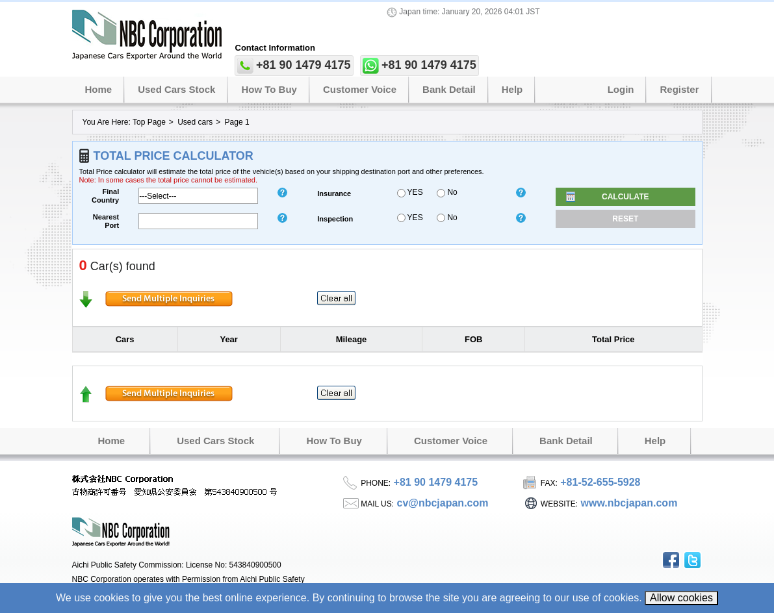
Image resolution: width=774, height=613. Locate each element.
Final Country (105, 196)
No (447, 192)
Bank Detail (449, 89)
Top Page (149, 122)
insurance (334, 193)
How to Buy (269, 89)
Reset (625, 218)
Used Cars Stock (176, 89)
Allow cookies (681, 597)
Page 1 (237, 122)
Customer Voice (359, 89)
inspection (335, 219)
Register (679, 89)
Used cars (195, 122)
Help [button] (512, 89)
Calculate (625, 196)
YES (410, 192)
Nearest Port (106, 221)
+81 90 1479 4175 (303, 64)
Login (621, 89)
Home (98, 89)
